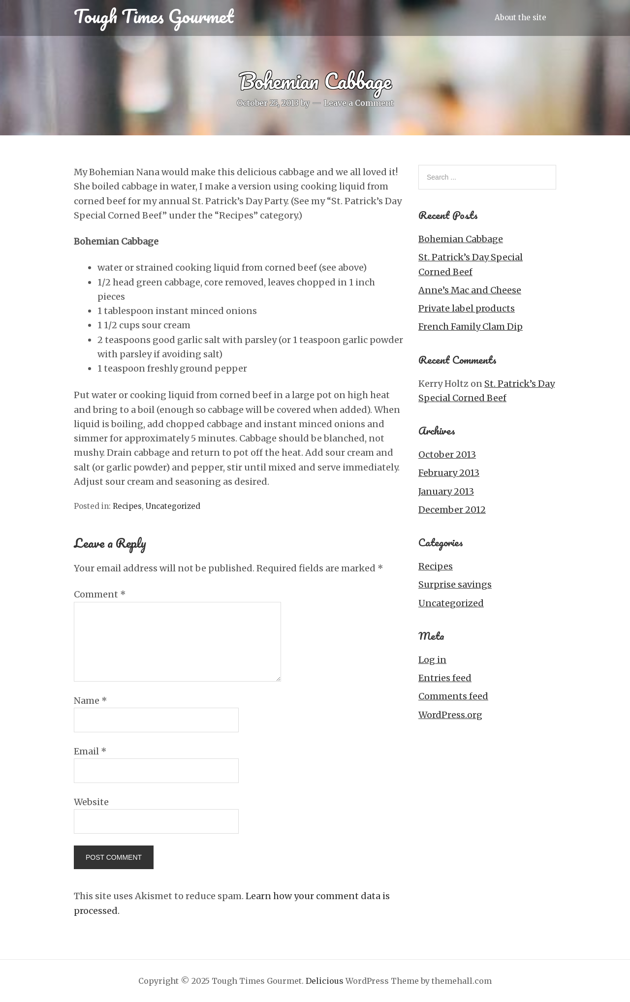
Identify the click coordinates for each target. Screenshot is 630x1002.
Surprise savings (455, 584)
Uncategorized (173, 506)
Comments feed (453, 696)
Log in (432, 659)
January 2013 (446, 491)
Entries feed (445, 678)
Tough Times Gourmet (154, 15)
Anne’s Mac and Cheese (469, 290)
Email (90, 751)
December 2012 (452, 509)
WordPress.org (450, 714)
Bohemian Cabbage (460, 239)
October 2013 (447, 454)
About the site (520, 17)
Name (90, 700)
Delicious (325, 981)
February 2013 (448, 472)
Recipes (127, 506)
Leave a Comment (359, 103)
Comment (100, 594)
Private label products (466, 308)
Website (91, 802)
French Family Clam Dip (470, 326)
